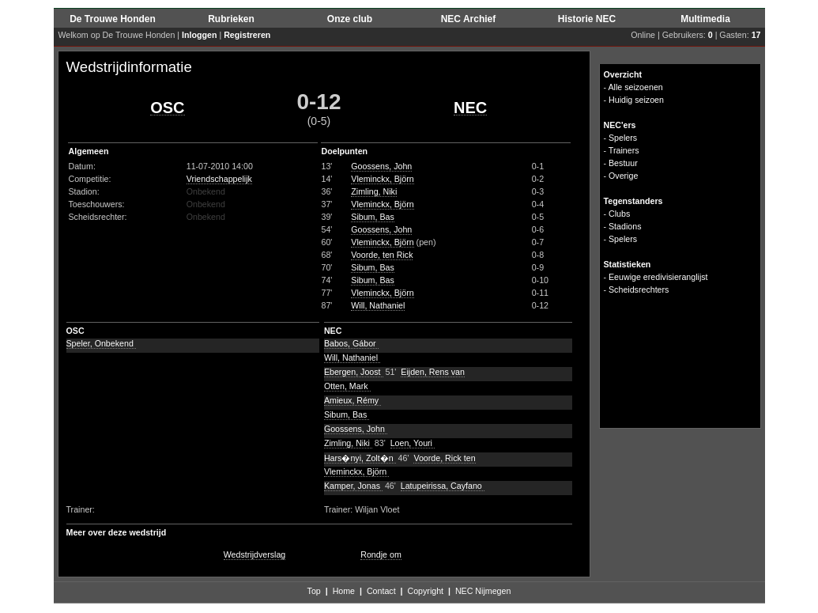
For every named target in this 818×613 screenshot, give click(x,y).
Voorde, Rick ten (444, 458)
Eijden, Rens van (433, 372)
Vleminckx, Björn (382, 179)
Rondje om (380, 554)
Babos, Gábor (351, 343)
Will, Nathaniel (378, 305)
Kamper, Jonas (353, 485)
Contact (381, 591)
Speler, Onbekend (101, 343)
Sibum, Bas (372, 216)
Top (314, 591)
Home (344, 591)
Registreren (247, 35)
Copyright (425, 591)
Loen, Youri (412, 443)
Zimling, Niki (374, 191)
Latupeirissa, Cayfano (442, 485)
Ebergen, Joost (353, 372)
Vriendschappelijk (219, 179)
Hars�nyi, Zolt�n (360, 458)
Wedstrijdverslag (255, 554)
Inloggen (199, 35)
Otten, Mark (347, 386)
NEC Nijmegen (483, 591)
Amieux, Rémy (352, 400)
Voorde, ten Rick (382, 254)
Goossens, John (381, 166)
